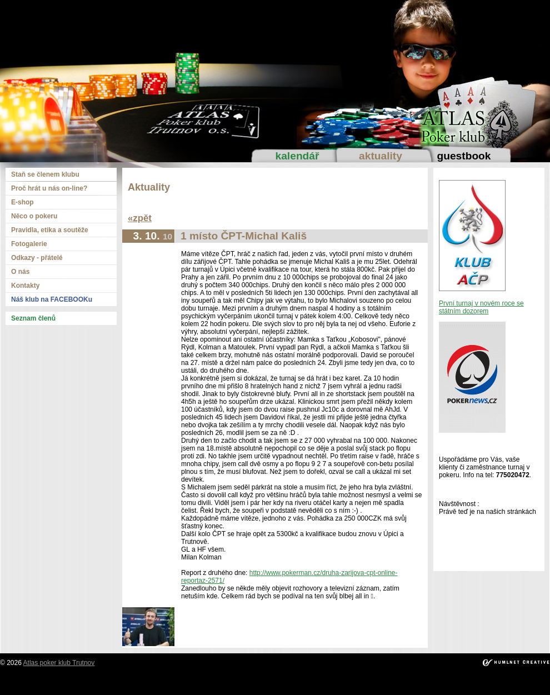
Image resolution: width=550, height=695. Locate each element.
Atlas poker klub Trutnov (59, 663)
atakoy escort (433, 683)
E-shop (22, 202)
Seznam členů (33, 318)
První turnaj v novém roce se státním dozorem (481, 307)
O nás (20, 272)
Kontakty (25, 285)
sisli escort (64, 683)
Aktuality (380, 156)
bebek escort (285, 683)
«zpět (140, 218)
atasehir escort (524, 683)
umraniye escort (388, 683)
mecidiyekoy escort (334, 683)
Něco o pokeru (34, 216)
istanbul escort (25, 683)
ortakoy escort (197, 683)
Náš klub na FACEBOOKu (51, 299)
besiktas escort (242, 683)
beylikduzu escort (107, 683)
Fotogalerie (29, 244)
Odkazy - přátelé (37, 258)
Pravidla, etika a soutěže (49, 230)
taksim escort (154, 683)
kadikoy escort (275, 691)
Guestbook (464, 156)
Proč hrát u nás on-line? (49, 188)
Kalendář (297, 156)
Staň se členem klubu (45, 174)
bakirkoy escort (478, 683)
